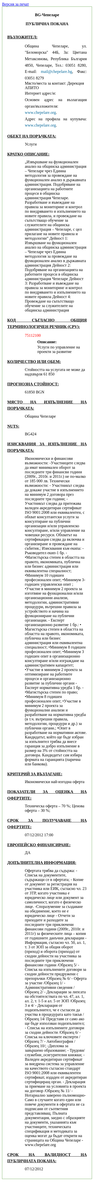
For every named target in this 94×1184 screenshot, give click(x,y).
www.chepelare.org (40, 112)
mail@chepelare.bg (56, 71)
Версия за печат (15, 4)
